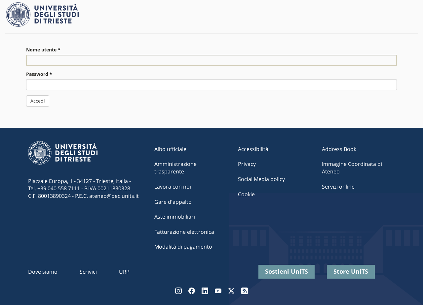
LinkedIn (205, 291)
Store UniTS (350, 271)
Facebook (191, 291)
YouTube (218, 291)
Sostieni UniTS (286, 271)
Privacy (247, 164)
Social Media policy (261, 179)
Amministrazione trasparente (175, 167)
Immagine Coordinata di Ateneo (352, 167)
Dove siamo (43, 271)
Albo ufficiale (170, 149)
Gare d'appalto (173, 201)
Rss (244, 291)
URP (124, 271)
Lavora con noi (172, 186)
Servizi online (338, 186)
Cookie (246, 194)
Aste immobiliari (174, 216)
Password (39, 74)
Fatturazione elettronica (184, 231)
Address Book (339, 149)
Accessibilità (253, 149)
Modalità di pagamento (183, 246)
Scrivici (88, 271)
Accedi (37, 101)
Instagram (178, 291)
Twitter (231, 291)
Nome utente (43, 49)
